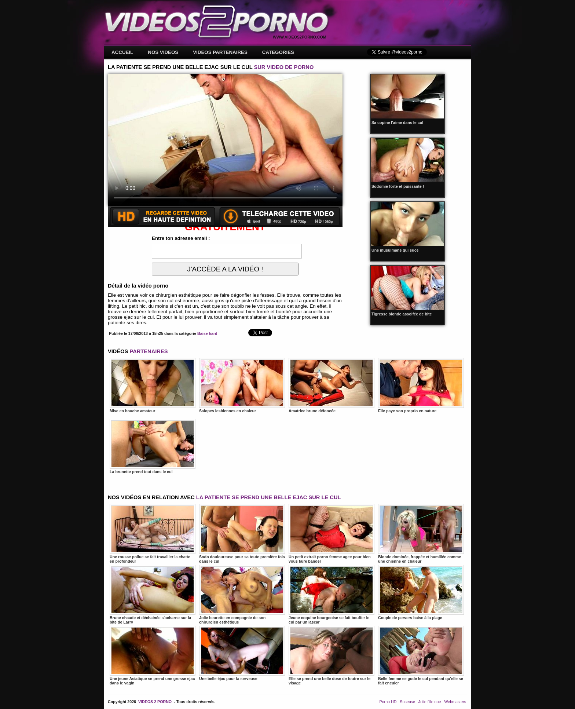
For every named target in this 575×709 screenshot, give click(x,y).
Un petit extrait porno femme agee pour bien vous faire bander (331, 533)
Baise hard (207, 333)
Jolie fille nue (429, 701)
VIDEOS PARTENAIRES (220, 52)
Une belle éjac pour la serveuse (242, 653)
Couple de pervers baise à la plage (421, 592)
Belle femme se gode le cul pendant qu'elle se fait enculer (421, 655)
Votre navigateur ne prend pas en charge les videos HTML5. (225, 140)
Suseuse (407, 701)
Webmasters (455, 701)
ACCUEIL (122, 52)
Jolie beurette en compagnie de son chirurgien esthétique (242, 594)
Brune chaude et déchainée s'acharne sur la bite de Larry (152, 594)
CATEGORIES (278, 52)
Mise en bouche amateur (152, 385)
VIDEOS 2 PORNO (155, 701)
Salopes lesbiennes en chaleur (242, 385)
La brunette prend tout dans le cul (152, 446)
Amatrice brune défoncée (331, 385)
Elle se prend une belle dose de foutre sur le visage (331, 655)
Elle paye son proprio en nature (421, 385)
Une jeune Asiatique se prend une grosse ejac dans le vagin (152, 655)
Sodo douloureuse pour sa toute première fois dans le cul (242, 533)
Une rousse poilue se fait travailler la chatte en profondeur (152, 533)
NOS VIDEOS (163, 52)
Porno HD (388, 701)
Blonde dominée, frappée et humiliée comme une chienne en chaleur (421, 533)
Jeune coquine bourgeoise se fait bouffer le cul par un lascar (331, 594)
